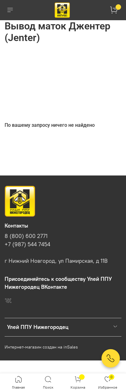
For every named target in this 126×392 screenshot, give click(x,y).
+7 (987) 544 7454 (27, 244)
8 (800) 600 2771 (26, 236)
